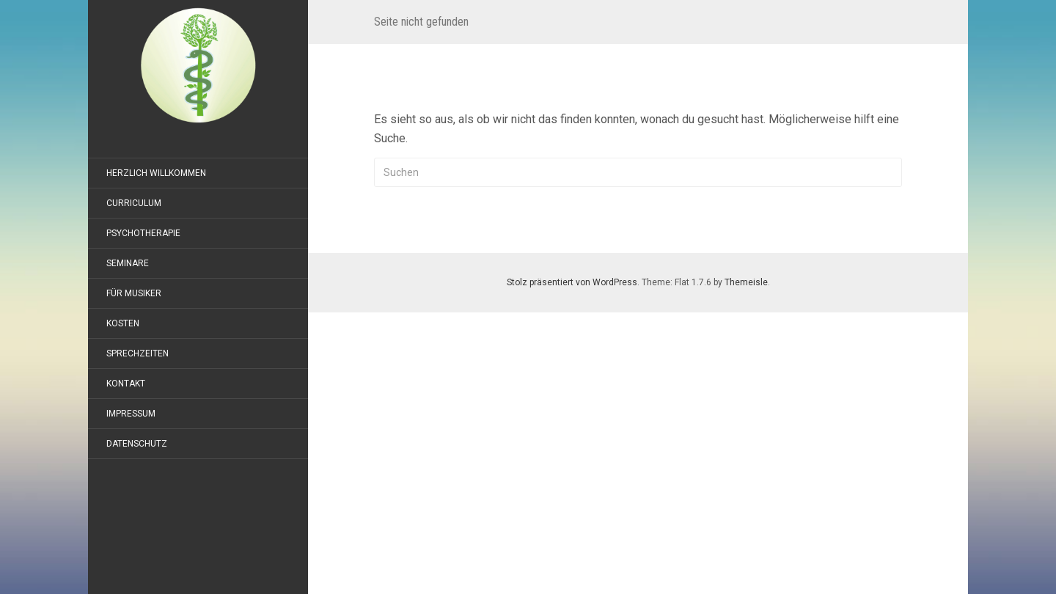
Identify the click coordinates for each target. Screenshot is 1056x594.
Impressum (130, 413)
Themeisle (746, 282)
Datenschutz (136, 444)
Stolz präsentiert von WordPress (572, 282)
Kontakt (125, 383)
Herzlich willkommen (156, 173)
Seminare (127, 263)
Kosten (122, 323)
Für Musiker (133, 293)
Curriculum (133, 203)
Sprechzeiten (137, 353)
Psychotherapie (143, 233)
